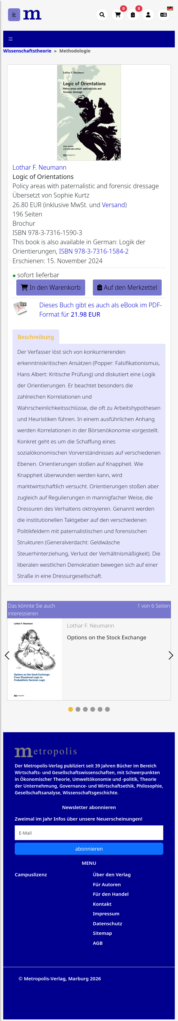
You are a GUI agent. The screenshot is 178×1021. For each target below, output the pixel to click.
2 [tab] (78, 709)
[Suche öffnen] (102, 14)
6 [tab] (107, 709)
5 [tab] (100, 709)
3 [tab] (85, 709)
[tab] (35, 336)
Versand (113, 204)
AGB (98, 943)
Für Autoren (107, 884)
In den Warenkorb (50, 287)
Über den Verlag (112, 874)
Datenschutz (107, 923)
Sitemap (102, 933)
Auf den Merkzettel (127, 287)
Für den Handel (111, 894)
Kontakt (102, 904)
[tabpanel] (89, 659)
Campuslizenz (31, 874)
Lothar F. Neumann (39, 167)
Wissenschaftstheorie (27, 51)
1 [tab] (70, 709)
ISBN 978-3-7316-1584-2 (93, 251)
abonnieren (89, 848)
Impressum (106, 913)
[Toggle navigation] (10, 39)
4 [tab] (92, 709)
